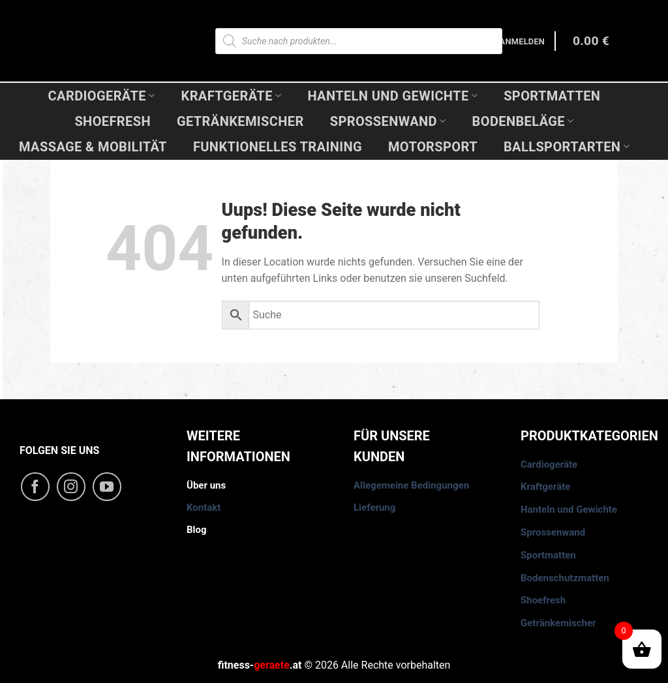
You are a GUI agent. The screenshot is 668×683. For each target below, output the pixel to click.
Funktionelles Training (277, 147)
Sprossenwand (388, 121)
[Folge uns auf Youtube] (107, 486)
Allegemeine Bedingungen (411, 485)
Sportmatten (552, 96)
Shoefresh (112, 121)
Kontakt (203, 507)
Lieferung (374, 507)
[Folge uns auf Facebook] (35, 486)
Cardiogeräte (101, 96)
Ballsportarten (567, 147)
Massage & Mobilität (93, 147)
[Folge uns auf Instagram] (71, 486)
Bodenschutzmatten (565, 578)
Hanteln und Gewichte (392, 96)
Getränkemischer (240, 121)
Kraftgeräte (231, 96)
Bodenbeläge (523, 121)
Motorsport (433, 147)
